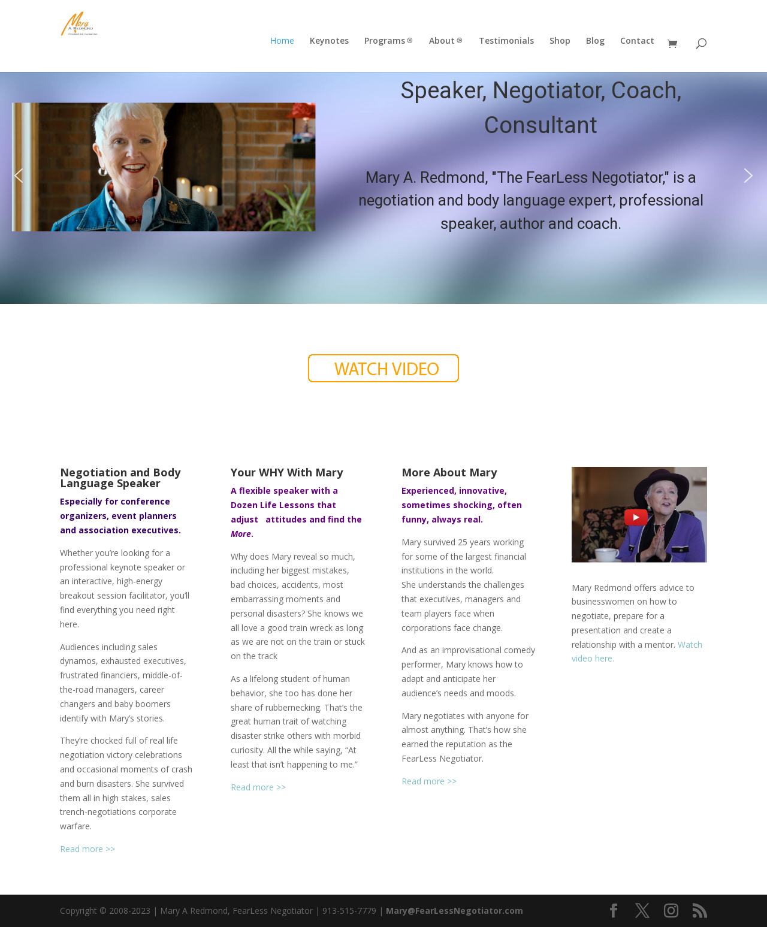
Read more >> (87, 848)
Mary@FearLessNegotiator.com (454, 910)
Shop (559, 41)
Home (282, 41)
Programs (384, 41)
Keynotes (329, 41)
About (442, 41)
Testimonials (506, 41)
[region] (383, 176)
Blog (595, 41)
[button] (18, 175)
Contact (637, 41)
